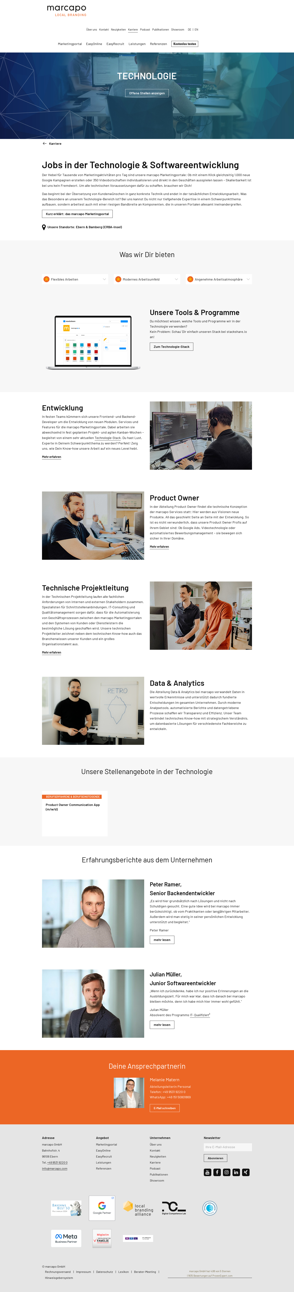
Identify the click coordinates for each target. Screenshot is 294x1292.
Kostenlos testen (238, 22)
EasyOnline (148, 22)
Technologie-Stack (109, 438)
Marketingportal (124, 22)
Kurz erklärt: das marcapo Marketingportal (77, 214)
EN (250, 8)
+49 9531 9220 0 (174, 1092)
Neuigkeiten (172, 8)
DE (243, 8)
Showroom (231, 8)
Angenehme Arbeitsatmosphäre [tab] (215, 279)
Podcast (199, 8)
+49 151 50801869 (179, 1097)
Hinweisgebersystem (59, 1277)
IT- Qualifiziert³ (201, 1015)
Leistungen (191, 22)
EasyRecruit (169, 22)
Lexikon (123, 1271)
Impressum (83, 1271)
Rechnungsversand (58, 1271)
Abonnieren (215, 1158)
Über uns (145, 8)
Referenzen (212, 22)
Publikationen (214, 8)
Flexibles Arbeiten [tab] (61, 279)
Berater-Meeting (145, 1271)
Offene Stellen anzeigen (147, 93)
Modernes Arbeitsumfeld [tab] (137, 279)
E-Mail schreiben (165, 1108)
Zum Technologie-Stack (171, 346)
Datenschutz (104, 1271)
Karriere (187, 8)
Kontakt (158, 8)
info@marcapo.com (54, 1168)
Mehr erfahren (52, 457)
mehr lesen (162, 940)
